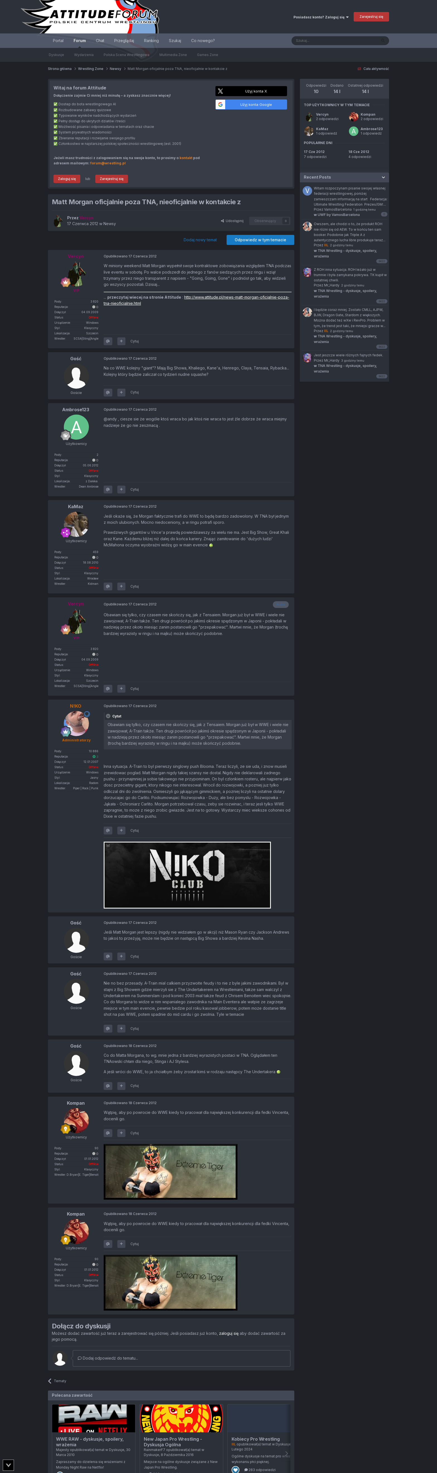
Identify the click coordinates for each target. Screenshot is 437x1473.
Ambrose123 (372, 129)
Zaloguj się (67, 179)
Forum (80, 43)
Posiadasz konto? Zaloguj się (321, 17)
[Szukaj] (320, 40)
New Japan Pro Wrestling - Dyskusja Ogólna (173, 1441)
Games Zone (207, 55)
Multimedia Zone (173, 55)
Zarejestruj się (371, 16)
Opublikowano (130, 256)
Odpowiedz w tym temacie (260, 239)
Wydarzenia (84, 55)
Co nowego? (203, 40)
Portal (58, 40)
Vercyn (322, 114)
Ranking (151, 40)
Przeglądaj (124, 40)
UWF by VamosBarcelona (337, 215)
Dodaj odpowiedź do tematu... (108, 1358)
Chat (100, 40)
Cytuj (134, 341)
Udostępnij (232, 221)
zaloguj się (229, 1333)
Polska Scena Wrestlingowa (126, 55)
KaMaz (322, 129)
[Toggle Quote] (108, 716)
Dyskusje (56, 55)
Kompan (368, 114)
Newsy (109, 223)
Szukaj (175, 40)
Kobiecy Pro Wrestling (256, 1439)
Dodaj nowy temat (200, 239)
